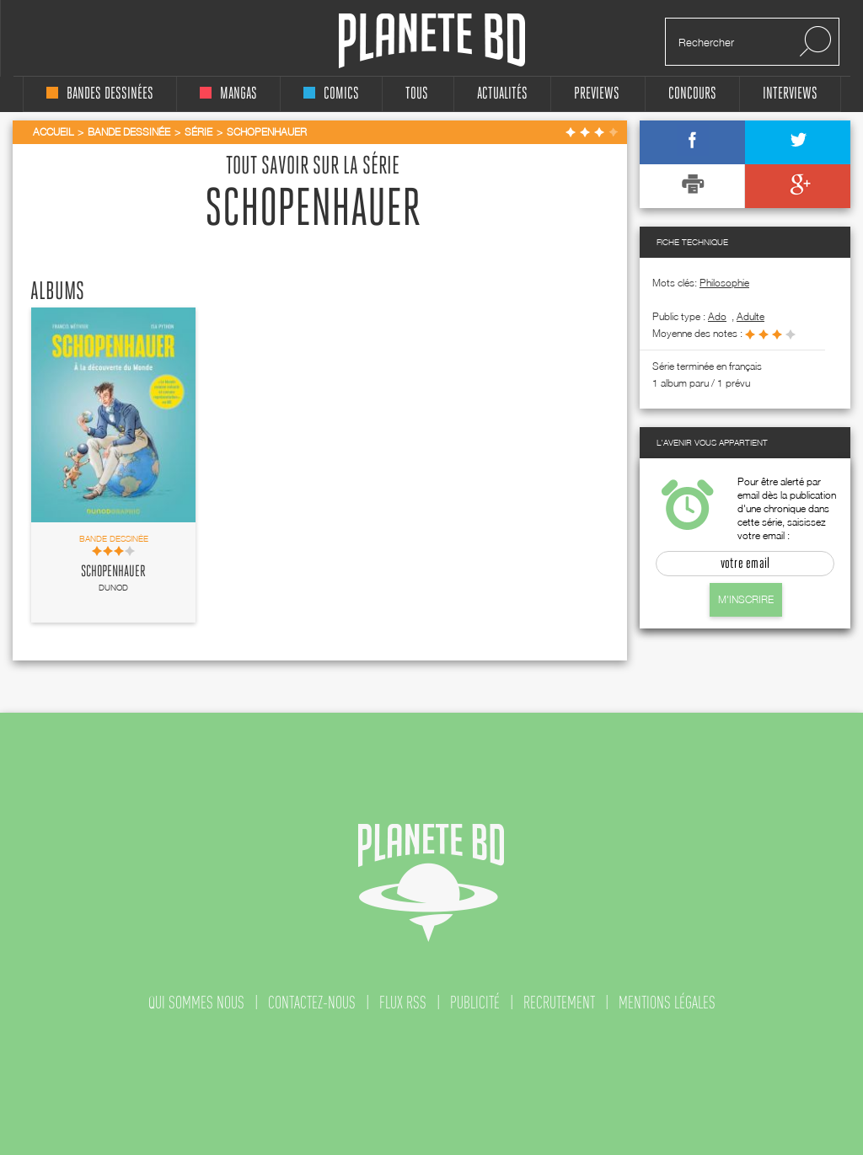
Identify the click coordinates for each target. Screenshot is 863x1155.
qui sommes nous (196, 1002)
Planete (432, 40)
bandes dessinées (99, 94)
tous (416, 94)
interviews (790, 94)
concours (692, 94)
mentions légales (667, 1002)
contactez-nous (312, 1002)
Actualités (502, 94)
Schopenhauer (113, 572)
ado (717, 316)
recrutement (559, 1002)
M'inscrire (746, 599)
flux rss (402, 1002)
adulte (750, 316)
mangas (228, 94)
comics (331, 94)
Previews (596, 94)
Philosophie (724, 282)
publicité (475, 1002)
